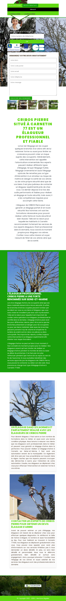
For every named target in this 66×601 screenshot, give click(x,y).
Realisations (15, 5)
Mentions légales (42, 598)
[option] (12, 104)
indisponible (14, 14)
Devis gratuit (30, 5)
